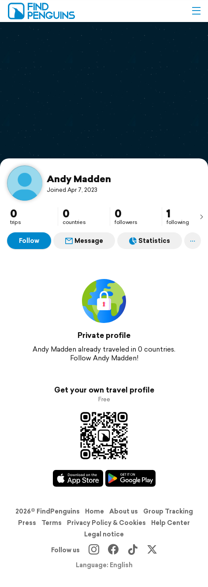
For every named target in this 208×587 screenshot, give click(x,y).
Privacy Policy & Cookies (106, 522)
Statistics (149, 240)
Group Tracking (168, 511)
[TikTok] (132, 550)
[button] (196, 11)
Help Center (170, 522)
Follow (29, 240)
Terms (51, 522)
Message (84, 240)
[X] (152, 550)
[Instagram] (94, 550)
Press (27, 522)
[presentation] (201, 216)
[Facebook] (113, 550)
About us (123, 511)
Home (94, 511)
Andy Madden (79, 178)
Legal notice (104, 534)
